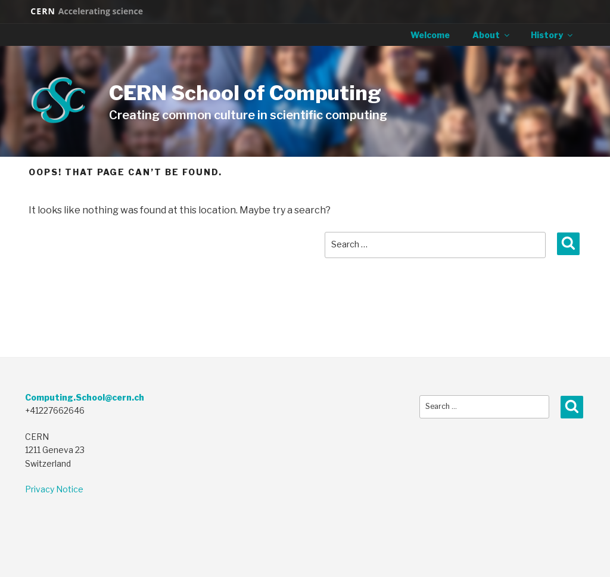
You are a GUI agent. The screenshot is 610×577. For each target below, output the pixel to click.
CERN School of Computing (245, 92)
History (552, 35)
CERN (86, 11)
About (491, 35)
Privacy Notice (54, 489)
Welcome (430, 35)
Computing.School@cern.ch (84, 397)
